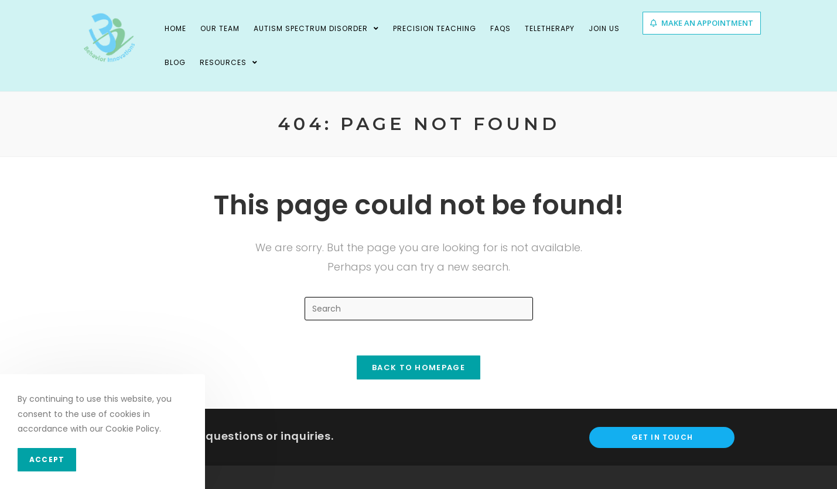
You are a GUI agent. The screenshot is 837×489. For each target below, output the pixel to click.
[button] (702, 23)
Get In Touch (662, 437)
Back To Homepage (418, 367)
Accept (46, 459)
